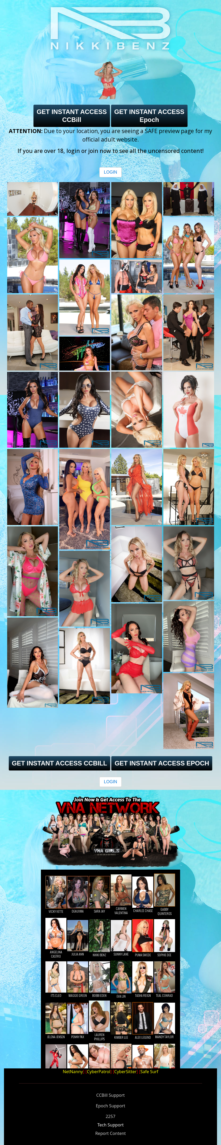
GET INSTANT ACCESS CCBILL (59, 763)
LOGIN (110, 172)
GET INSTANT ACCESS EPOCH (161, 763)
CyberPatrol (98, 1071)
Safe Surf (149, 1071)
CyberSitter (125, 1071)
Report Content (110, 1133)
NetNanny (73, 1071)
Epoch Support (110, 1106)
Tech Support (110, 1125)
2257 (111, 1116)
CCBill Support (110, 1095)
